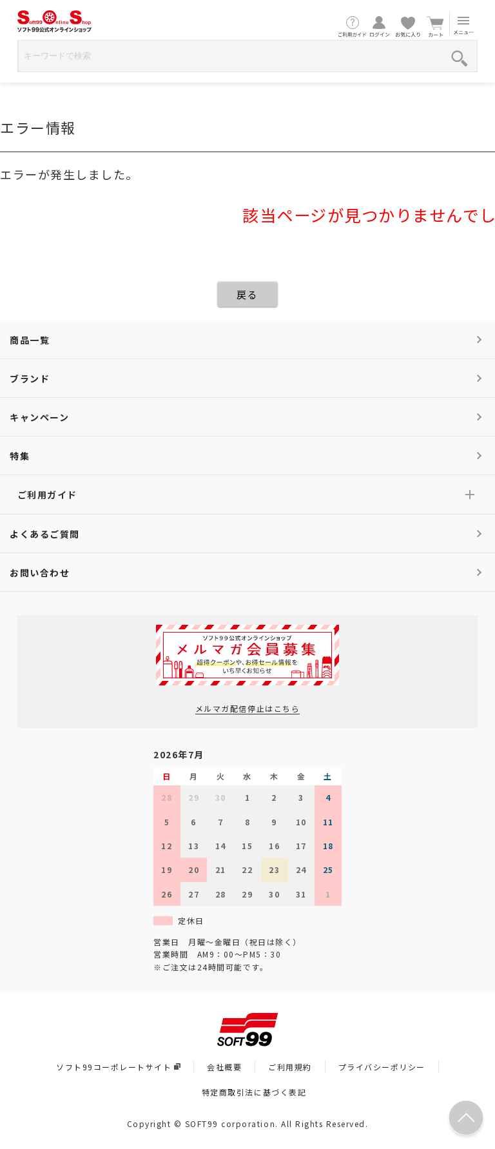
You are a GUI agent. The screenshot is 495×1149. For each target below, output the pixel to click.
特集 (20, 455)
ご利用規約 (290, 1066)
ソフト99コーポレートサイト (118, 1066)
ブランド (30, 378)
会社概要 (224, 1066)
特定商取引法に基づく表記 (254, 1091)
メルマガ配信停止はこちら (247, 708)
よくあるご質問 (45, 533)
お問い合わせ (40, 572)
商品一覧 (30, 339)
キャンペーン (39, 417)
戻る (247, 294)
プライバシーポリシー (381, 1066)
